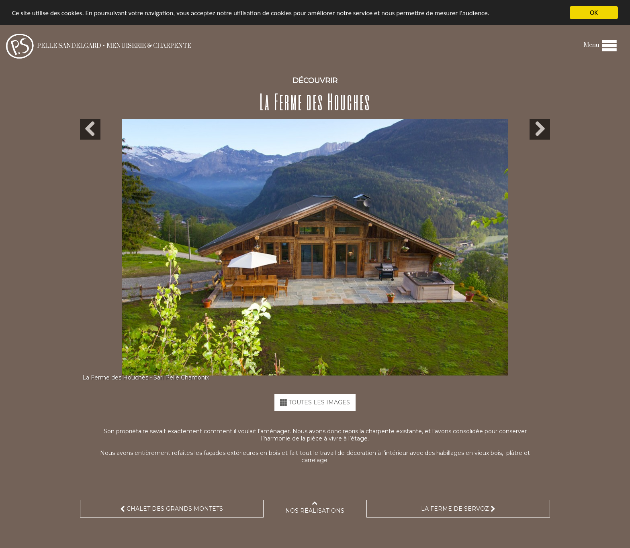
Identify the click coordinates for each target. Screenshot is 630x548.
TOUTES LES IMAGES (315, 402)
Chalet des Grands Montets (172, 508)
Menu (600, 45)
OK (594, 12)
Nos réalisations (314, 507)
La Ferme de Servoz (458, 508)
